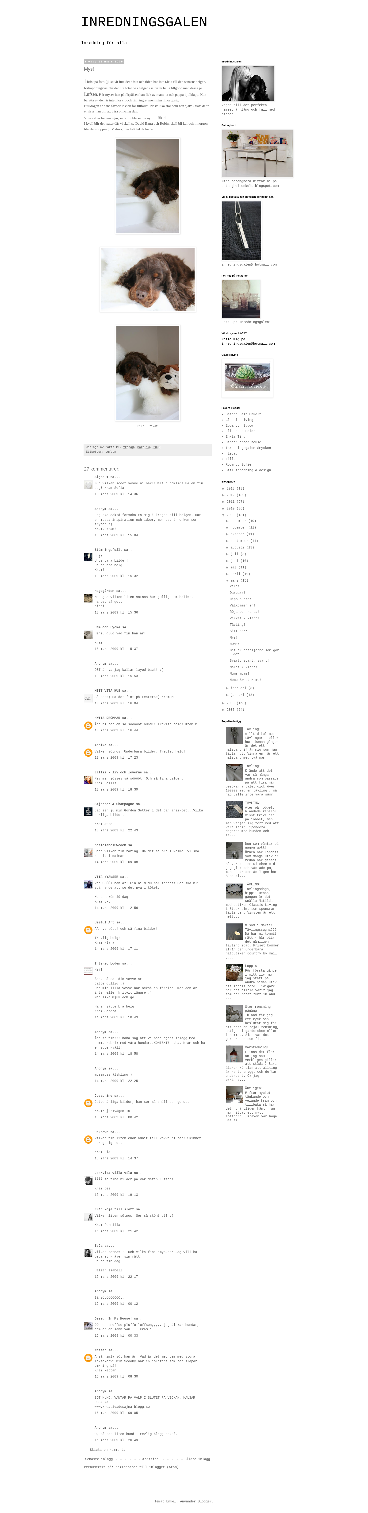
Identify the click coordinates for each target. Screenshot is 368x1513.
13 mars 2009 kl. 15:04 (116, 535)
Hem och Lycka (107, 627)
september (240, 541)
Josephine (103, 1096)
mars (235, 581)
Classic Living (239, 420)
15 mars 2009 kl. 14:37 (116, 1158)
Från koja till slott (114, 1209)
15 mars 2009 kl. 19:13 (116, 1195)
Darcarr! (237, 593)
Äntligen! (254, 1088)
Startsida (150, 1459)
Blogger (205, 1501)
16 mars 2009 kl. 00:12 (116, 1304)
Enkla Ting (235, 437)
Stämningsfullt (108, 550)
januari (238, 695)
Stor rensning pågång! (258, 1009)
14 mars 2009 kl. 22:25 (116, 1081)
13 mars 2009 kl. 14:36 (116, 494)
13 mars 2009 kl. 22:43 (116, 830)
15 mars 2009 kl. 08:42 (116, 1117)
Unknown (101, 1132)
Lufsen (110, 452)
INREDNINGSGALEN (144, 23)
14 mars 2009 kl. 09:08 (116, 862)
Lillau (232, 459)
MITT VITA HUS (107, 691)
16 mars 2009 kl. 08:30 (116, 1376)
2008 (232, 703)
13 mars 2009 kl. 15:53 (116, 676)
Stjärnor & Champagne (114, 804)
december (239, 521)
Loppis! (252, 966)
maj (234, 567)
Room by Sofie (238, 465)
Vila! (235, 586)
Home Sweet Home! (245, 680)
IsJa (99, 1246)
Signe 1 (101, 477)
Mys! (234, 638)
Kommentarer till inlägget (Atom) (147, 1467)
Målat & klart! (243, 667)
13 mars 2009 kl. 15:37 (116, 649)
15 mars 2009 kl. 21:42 (116, 1231)
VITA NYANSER (106, 877)
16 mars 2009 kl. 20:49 (116, 1440)
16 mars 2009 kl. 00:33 (116, 1336)
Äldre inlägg (198, 1459)
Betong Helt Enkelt (243, 414)
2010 (232, 508)
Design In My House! (113, 1318)
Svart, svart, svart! (249, 661)
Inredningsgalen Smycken (248, 448)
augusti (238, 547)
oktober (238, 534)
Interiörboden (107, 963)
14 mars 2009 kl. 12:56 (116, 908)
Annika (100, 745)
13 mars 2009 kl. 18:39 (116, 789)
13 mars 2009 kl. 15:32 (116, 576)
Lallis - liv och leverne (118, 772)
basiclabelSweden (110, 845)
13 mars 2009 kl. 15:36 (116, 612)
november (239, 527)
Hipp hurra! (240, 599)
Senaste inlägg (99, 1459)
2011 (232, 502)
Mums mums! (239, 673)
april (236, 574)
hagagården (104, 591)
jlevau (232, 453)
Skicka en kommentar (108, 1450)
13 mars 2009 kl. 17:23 (116, 758)
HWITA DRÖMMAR (107, 718)
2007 (232, 710)
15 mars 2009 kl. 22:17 (116, 1277)
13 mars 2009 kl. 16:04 (116, 703)
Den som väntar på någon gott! (262, 846)
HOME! (235, 644)
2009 (232, 515)
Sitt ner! (239, 631)
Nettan (100, 1350)
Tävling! (237, 625)
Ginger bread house (243, 442)
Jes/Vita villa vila (113, 1173)
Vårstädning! (257, 1047)
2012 (232, 495)
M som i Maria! (259, 925)
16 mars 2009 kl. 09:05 (116, 1413)
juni (235, 561)
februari (239, 688)
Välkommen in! (242, 605)
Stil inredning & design (248, 470)
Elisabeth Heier (240, 431)
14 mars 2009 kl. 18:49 (116, 1017)
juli (235, 554)
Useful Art (104, 922)
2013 (232, 488)
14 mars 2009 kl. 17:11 (116, 949)
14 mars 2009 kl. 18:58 (116, 1054)
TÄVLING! (253, 803)
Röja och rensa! (244, 612)
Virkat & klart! (244, 618)
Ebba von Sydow (239, 426)
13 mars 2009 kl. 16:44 (116, 730)
